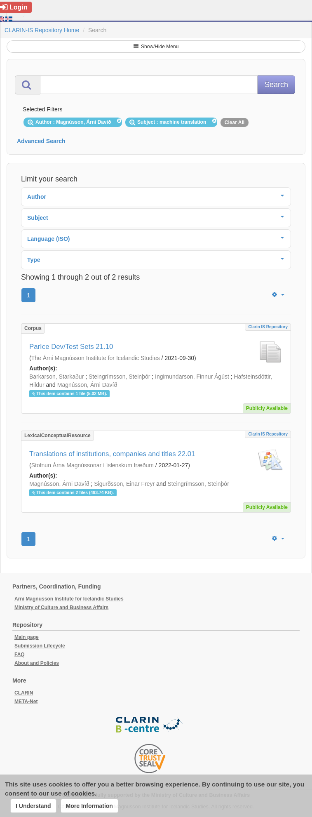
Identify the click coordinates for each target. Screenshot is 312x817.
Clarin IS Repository (268, 327)
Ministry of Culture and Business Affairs (61, 607)
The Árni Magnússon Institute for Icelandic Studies (95, 358)
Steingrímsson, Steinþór (119, 376)
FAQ (19, 654)
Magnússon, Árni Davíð (87, 384)
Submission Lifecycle (39, 646)
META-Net (26, 701)
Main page (26, 637)
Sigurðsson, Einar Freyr (124, 483)
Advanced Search (41, 141)
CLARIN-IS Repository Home (42, 30)
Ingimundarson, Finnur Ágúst (192, 376)
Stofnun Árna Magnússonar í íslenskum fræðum (92, 465)
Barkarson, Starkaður (56, 376)
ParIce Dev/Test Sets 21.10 (71, 347)
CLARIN (23, 693)
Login (14, 7)
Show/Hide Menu (156, 46)
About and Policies (36, 663)
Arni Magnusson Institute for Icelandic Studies (69, 599)
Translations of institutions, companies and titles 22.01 (112, 454)
